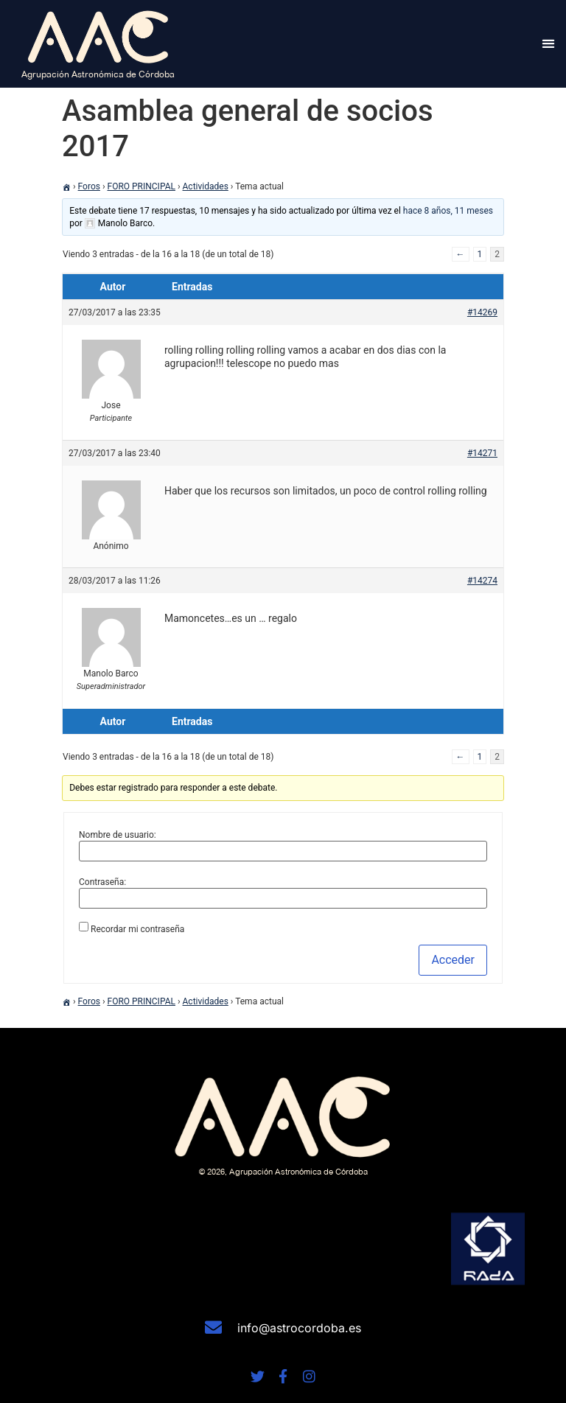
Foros (89, 186)
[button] (549, 44)
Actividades (205, 186)
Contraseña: (102, 882)
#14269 (482, 312)
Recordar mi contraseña (137, 929)
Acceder (453, 960)
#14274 (482, 580)
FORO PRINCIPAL (141, 186)
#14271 (482, 453)
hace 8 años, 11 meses (448, 211)
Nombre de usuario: (117, 834)
